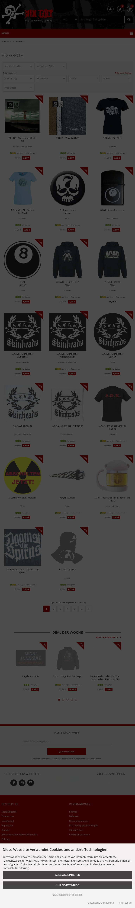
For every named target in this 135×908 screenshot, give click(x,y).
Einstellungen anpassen (68, 894)
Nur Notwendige (67, 885)
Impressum (125, 902)
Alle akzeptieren (67, 875)
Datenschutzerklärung (101, 902)
